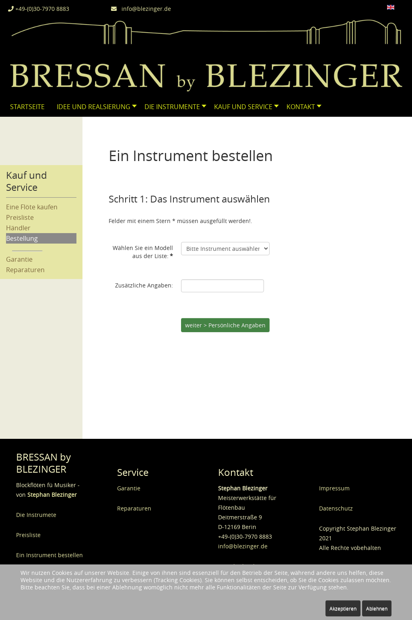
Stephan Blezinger (52, 494)
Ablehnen (376, 608)
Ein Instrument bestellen (49, 555)
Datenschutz (336, 508)
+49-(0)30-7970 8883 (38, 8)
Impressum (334, 488)
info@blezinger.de (141, 8)
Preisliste (20, 217)
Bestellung (22, 238)
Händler (18, 227)
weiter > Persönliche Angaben (225, 325)
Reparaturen (25, 269)
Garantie (19, 259)
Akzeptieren (343, 608)
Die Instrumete (36, 515)
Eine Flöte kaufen (32, 207)
